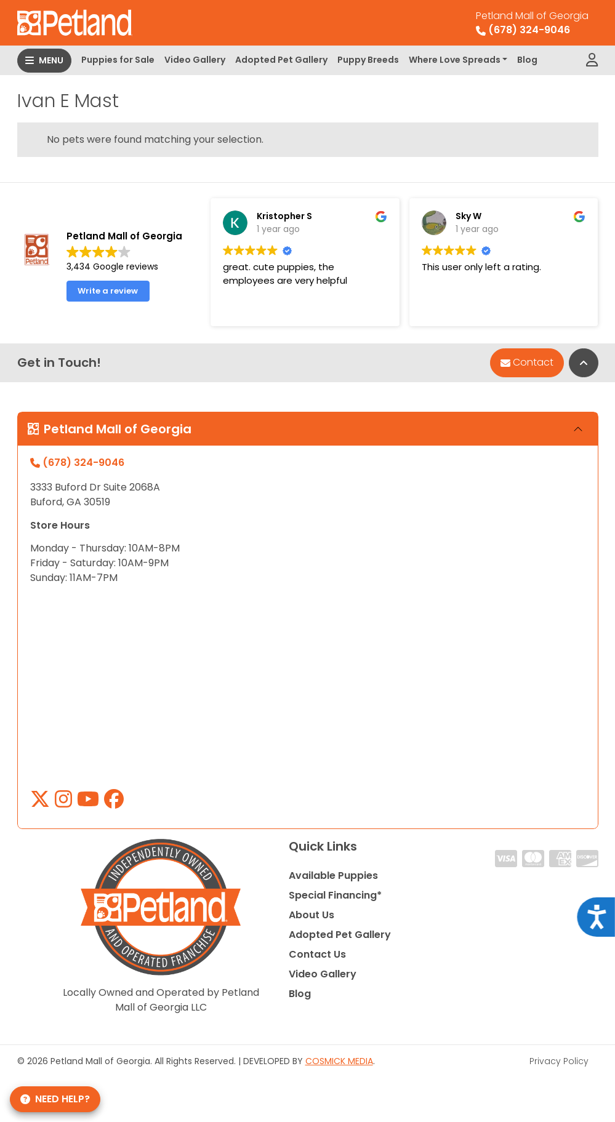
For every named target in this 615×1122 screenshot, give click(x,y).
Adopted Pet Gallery (281, 60)
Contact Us (317, 954)
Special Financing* (335, 895)
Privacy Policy (559, 1061)
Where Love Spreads (454, 60)
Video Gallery (194, 60)
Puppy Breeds (368, 60)
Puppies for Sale (118, 60)
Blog (527, 60)
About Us (311, 915)
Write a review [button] (108, 299)
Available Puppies (333, 875)
